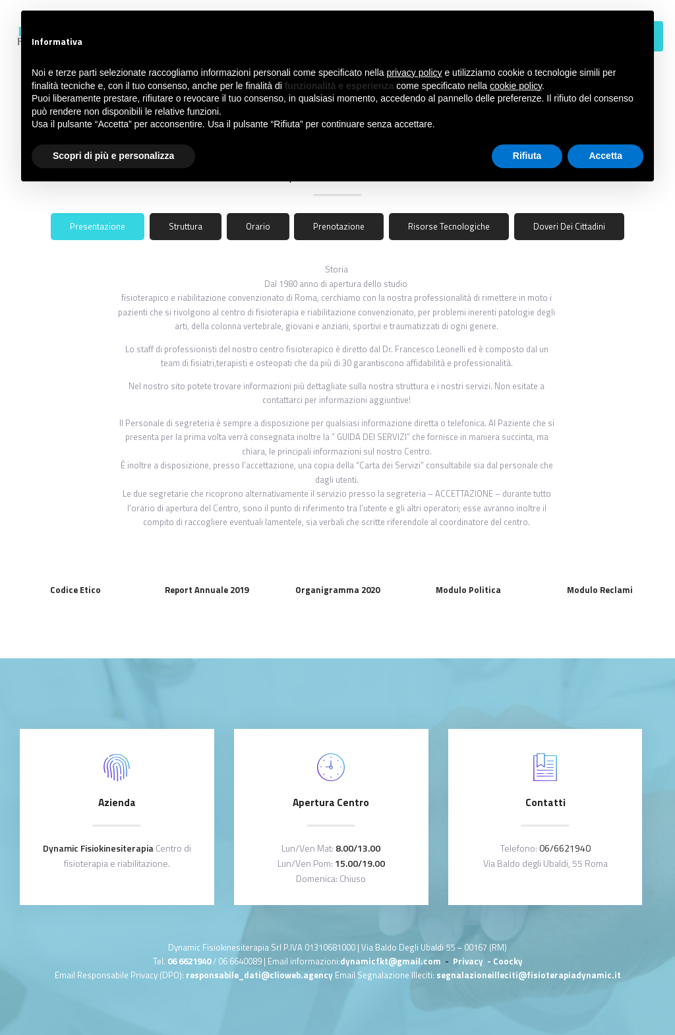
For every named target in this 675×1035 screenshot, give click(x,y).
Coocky (508, 961)
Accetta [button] (605, 155)
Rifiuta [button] (527, 155)
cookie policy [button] (516, 85)
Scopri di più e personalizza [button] (113, 155)
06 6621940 (189, 961)
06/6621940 (565, 848)
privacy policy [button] (414, 72)
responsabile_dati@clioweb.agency (260, 975)
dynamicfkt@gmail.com (390, 961)
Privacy (469, 961)
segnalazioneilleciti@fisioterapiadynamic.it (528, 975)
